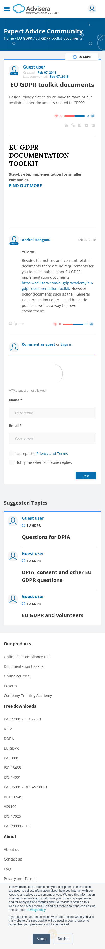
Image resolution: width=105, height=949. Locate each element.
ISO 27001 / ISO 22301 (22, 719)
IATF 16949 (13, 796)
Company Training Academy (28, 695)
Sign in (66, 344)
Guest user (33, 518)
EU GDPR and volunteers (52, 615)
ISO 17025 (12, 816)
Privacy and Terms (52, 453)
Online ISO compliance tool (27, 656)
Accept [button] (41, 939)
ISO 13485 (12, 767)
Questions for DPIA (46, 537)
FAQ (7, 868)
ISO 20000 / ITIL (17, 825)
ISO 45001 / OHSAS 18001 (25, 787)
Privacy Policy (35, 910)
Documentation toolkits (24, 666)
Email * (15, 425)
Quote (16, 324)
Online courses (17, 676)
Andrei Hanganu (36, 239)
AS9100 (10, 806)
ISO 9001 (11, 757)
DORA (9, 738)
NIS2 (8, 728)
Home (9, 38)
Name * (16, 400)
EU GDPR (24, 38)
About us (11, 849)
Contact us (13, 859)
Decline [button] (63, 939)
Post (86, 475)
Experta (10, 685)
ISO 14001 (12, 777)
